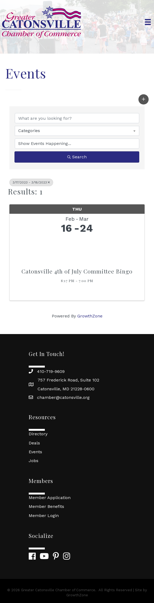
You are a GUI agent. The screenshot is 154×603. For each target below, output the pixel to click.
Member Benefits (46, 506)
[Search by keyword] (77, 118)
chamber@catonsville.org (63, 397)
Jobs (33, 460)
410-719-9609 (51, 371)
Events (35, 451)
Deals (34, 442)
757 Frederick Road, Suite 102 (68, 380)
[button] (143, 99)
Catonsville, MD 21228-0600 (66, 388)
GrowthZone (89, 316)
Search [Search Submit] (77, 156)
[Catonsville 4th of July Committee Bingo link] (77, 249)
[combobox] (77, 131)
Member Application (50, 497)
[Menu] (148, 22)
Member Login (44, 515)
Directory (38, 433)
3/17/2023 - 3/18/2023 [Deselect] (31, 182)
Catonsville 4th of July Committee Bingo (77, 271)
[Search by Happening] (77, 143)
